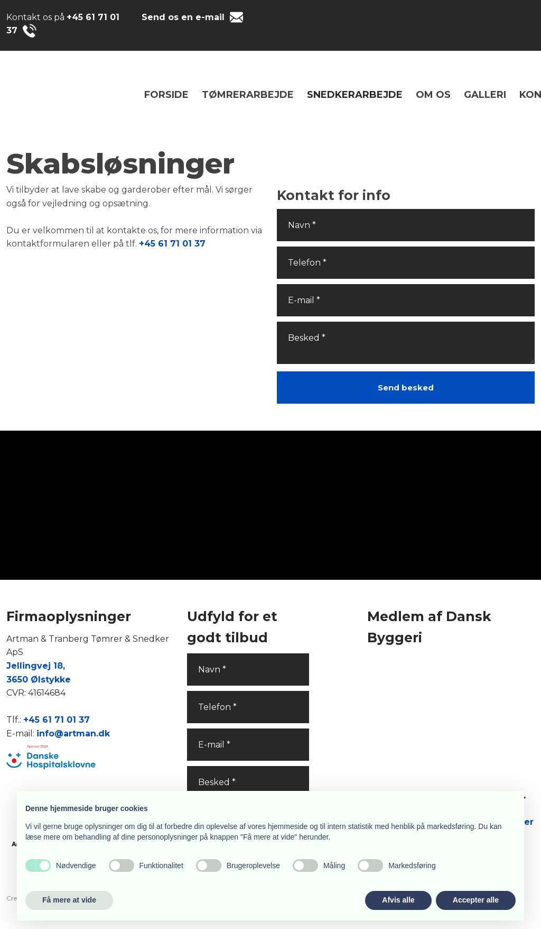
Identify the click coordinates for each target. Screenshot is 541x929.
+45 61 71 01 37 (172, 244)
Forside (166, 95)
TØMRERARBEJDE (248, 95)
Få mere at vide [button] (69, 900)
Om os (433, 95)
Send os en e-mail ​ (184, 17)
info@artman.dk (73, 733)
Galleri (485, 95)
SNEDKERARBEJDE (355, 95)
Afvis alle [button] (398, 900)
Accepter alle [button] (476, 900)
